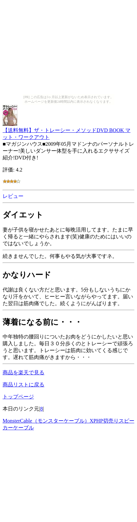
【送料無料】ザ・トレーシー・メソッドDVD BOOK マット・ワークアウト (66, 130)
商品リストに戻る (23, 384)
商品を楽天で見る (23, 372)
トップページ (18, 396)
